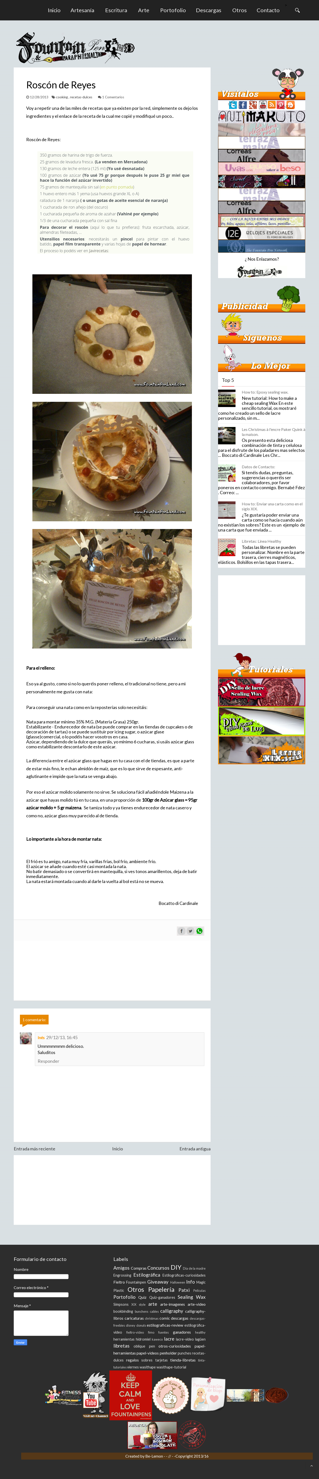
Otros (239, 10)
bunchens (141, 1311)
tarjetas (161, 1360)
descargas (179, 1318)
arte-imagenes (172, 1304)
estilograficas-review (165, 1325)
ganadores (182, 1332)
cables (154, 1311)
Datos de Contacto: (258, 466)
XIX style (138, 1304)
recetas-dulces (81, 97)
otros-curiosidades (175, 1346)
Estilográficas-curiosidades (184, 1275)
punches (184, 1353)
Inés (41, 1037)
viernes (133, 1367)
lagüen (200, 1339)
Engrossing (122, 1275)
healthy (200, 1332)
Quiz (142, 1297)
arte (152, 1304)
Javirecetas (98, 250)
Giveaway (157, 1282)
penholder (168, 1353)
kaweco (157, 1339)
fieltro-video (135, 1332)
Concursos (158, 1268)
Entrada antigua (195, 1148)
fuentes (163, 1332)
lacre (169, 1339)
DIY (176, 1267)
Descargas (208, 10)
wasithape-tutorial (171, 1367)
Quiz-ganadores (162, 1297)
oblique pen (144, 1346)
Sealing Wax (192, 1297)
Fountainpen (136, 1282)
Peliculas (199, 1291)
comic (165, 1318)
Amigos (121, 1268)
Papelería (161, 1289)
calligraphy (171, 1311)
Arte (143, 10)
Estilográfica (146, 1275)
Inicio (54, 10)
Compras (139, 1268)
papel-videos (148, 1353)
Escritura (116, 10)
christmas (152, 1318)
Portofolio (173, 10)
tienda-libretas (183, 1360)
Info (190, 1282)
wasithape (148, 1367)
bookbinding (123, 1311)
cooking (62, 97)
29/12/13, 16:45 (62, 1037)
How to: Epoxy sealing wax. (265, 392)
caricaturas (134, 1318)
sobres (147, 1360)
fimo (151, 1332)
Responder (48, 1061)
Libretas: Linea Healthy (261, 541)
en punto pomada (117, 187)
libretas (121, 1346)
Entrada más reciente (34, 1148)
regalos (132, 1360)
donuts (141, 1325)
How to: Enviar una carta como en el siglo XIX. (272, 506)
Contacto (268, 10)
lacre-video (185, 1339)
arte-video (197, 1304)
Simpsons (121, 1304)
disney (130, 1325)
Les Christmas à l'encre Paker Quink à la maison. (273, 432)
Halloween (177, 1282)
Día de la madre (194, 1268)
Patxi (184, 1290)
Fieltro (119, 1282)
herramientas (124, 1339)
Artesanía (82, 10)
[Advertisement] (112, 1190)
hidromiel (143, 1339)
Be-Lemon (154, 1456)
